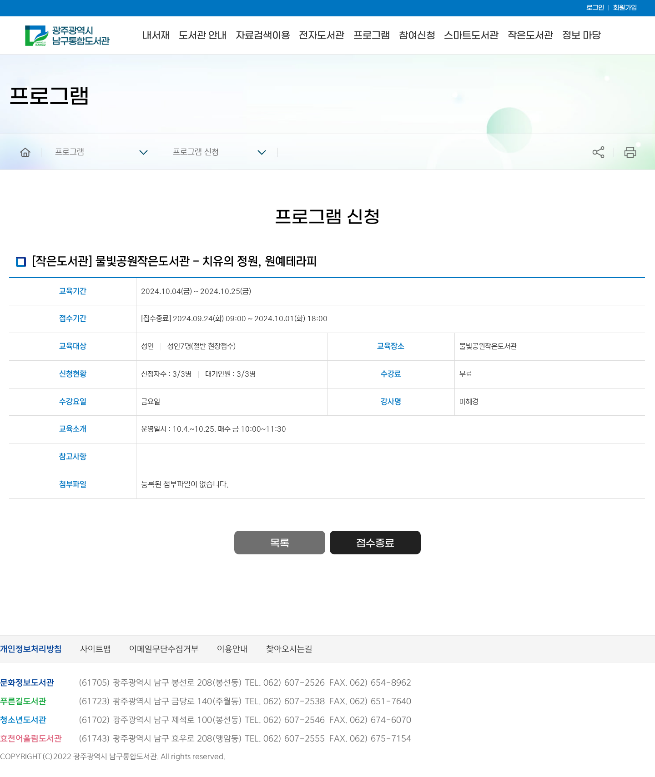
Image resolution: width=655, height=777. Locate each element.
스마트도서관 (471, 35)
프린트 (630, 152)
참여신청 (417, 35)
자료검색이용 (263, 35)
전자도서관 (321, 35)
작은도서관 (530, 35)
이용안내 (232, 649)
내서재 (156, 35)
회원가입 (625, 8)
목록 (279, 543)
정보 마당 (581, 35)
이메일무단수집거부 (164, 649)
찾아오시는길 (289, 649)
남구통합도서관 (37, 29)
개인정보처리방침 (31, 649)
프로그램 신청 (196, 152)
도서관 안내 (203, 35)
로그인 (595, 8)
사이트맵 (95, 649)
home (18, 138)
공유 (598, 152)
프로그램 (371, 35)
